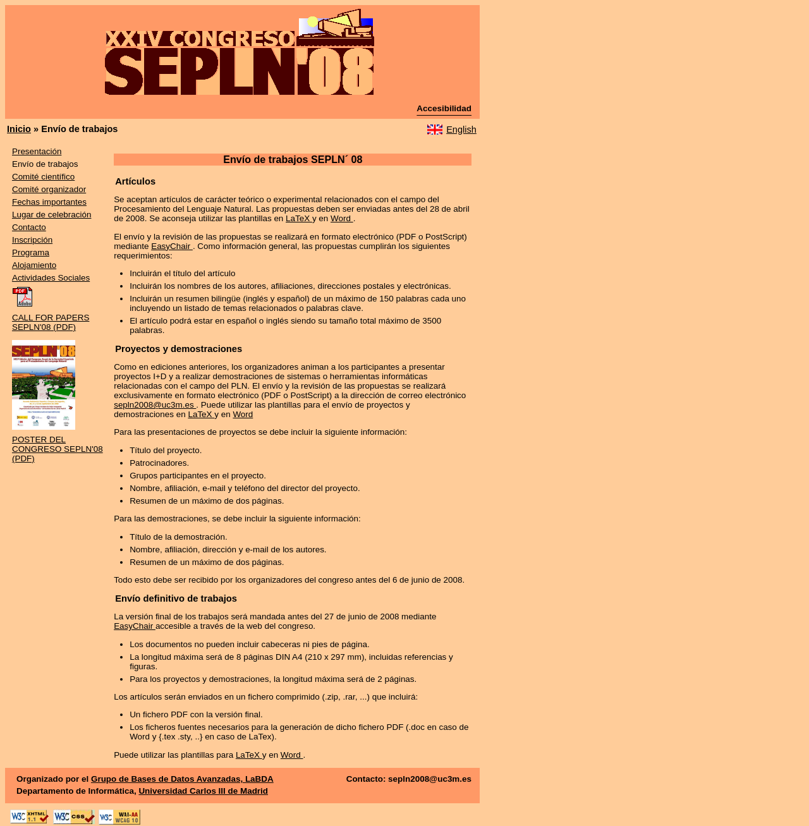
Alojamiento (34, 265)
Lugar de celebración (52, 214)
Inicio (19, 129)
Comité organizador (49, 189)
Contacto (29, 227)
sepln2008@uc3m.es (155, 405)
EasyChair (172, 246)
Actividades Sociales (51, 277)
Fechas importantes (49, 202)
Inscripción (32, 240)
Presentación (36, 151)
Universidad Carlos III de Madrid (203, 791)
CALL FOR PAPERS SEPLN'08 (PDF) (50, 322)
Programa (30, 252)
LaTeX (299, 218)
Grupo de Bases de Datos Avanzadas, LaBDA (182, 779)
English (461, 130)
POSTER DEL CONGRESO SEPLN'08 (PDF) (57, 449)
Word (342, 218)
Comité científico (43, 176)
